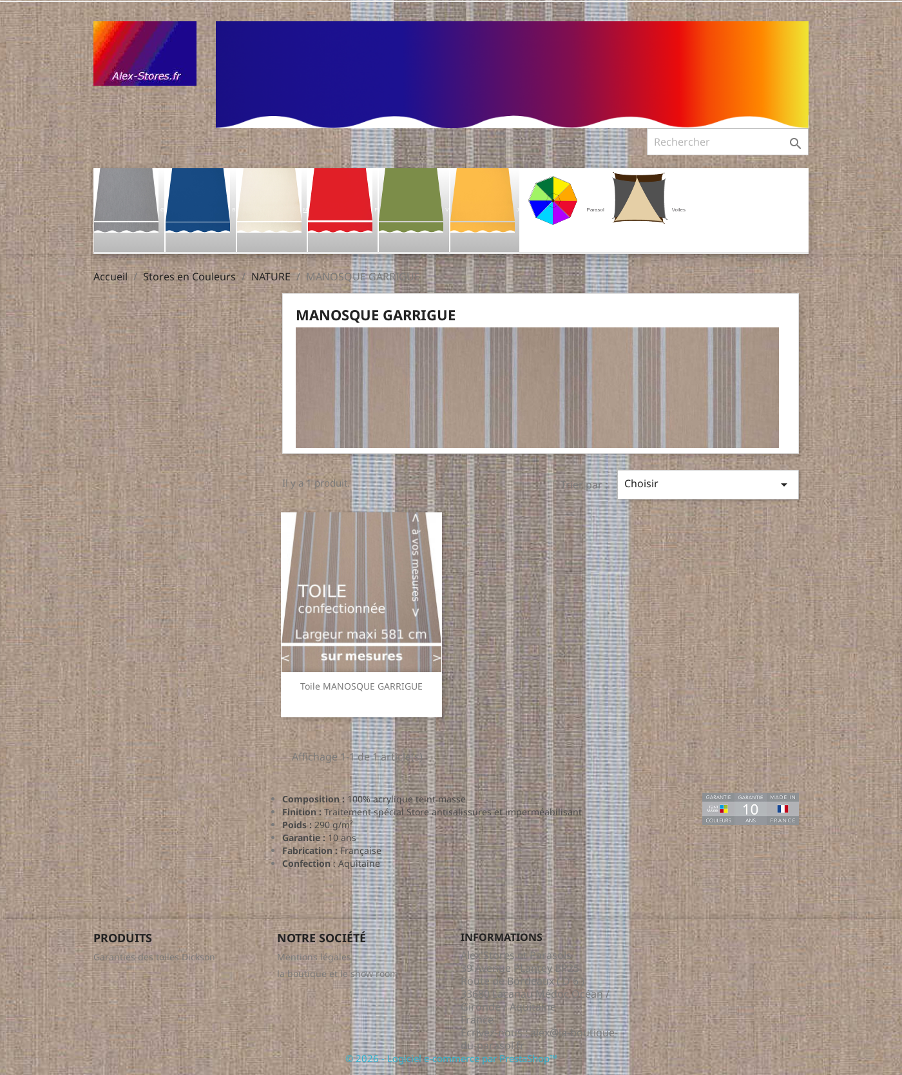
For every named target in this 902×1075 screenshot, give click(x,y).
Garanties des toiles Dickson (154, 957)
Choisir (708, 484)
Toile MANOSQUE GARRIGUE (361, 686)
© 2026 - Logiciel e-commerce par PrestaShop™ (451, 1058)
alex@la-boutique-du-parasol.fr (539, 1038)
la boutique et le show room (337, 973)
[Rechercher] (728, 141)
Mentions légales (314, 957)
